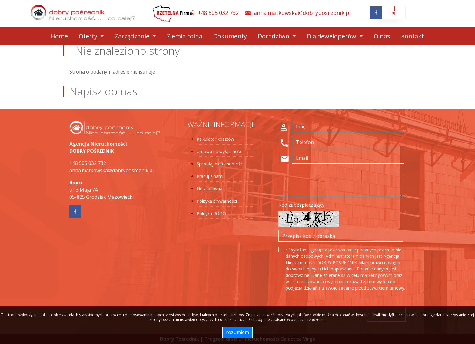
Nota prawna (209, 189)
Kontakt (412, 36)
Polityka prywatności (217, 201)
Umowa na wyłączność (219, 151)
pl (393, 13)
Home (59, 36)
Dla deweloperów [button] (332, 36)
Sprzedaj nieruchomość (220, 164)
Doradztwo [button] (274, 36)
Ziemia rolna (184, 36)
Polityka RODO (211, 213)
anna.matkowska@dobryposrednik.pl (302, 12)
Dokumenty (230, 36)
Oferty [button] (89, 36)
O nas (382, 36)
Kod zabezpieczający (301, 204)
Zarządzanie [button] (133, 36)
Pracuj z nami (210, 176)
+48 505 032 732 (218, 12)
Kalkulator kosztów (215, 139)
